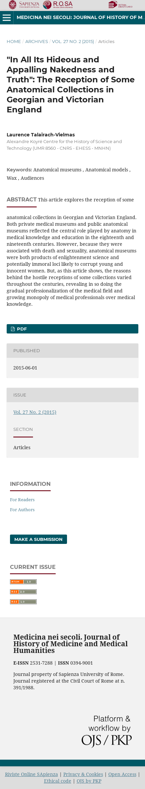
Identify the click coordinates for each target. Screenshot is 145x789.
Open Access (122, 774)
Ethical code (57, 781)
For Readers (22, 500)
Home (14, 41)
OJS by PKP (89, 781)
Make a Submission (38, 539)
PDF (21, 328)
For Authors (22, 510)
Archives (36, 41)
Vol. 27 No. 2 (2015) (73, 41)
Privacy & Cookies (83, 774)
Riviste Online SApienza (31, 774)
